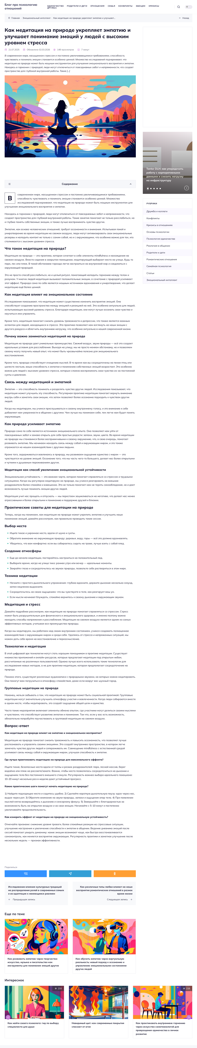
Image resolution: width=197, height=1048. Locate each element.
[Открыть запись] (36, 946)
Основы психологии (158, 231)
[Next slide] (186, 188)
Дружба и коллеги (157, 211)
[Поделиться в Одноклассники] (115, 873)
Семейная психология (159, 266)
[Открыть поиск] (178, 7)
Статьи (150, 273)
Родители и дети (156, 252)
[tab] (148, 188)
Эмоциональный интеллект (162, 280)
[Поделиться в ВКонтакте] (26, 873)
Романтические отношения (162, 259)
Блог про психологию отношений (21, 6)
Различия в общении (158, 245)
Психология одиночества (161, 238)
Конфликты (153, 218)
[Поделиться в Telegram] (70, 873)
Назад (185, 18)
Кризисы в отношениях (160, 225)
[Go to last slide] (8, 1017)
